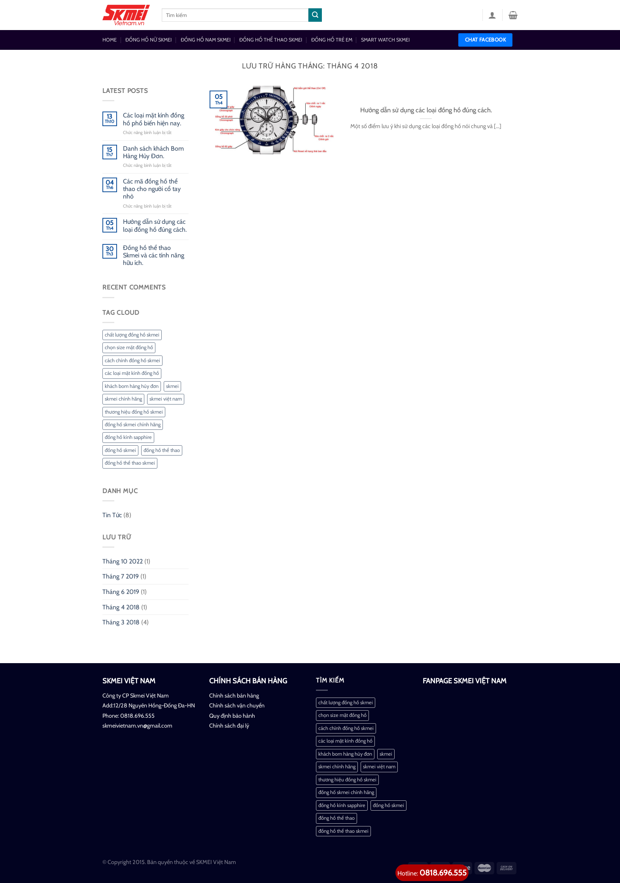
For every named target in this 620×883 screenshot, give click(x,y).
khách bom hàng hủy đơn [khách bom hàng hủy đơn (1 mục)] (132, 386)
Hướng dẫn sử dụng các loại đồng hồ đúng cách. (155, 225)
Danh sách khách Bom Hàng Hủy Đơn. (153, 152)
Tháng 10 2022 (122, 561)
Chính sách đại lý (229, 725)
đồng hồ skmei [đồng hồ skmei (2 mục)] (120, 450)
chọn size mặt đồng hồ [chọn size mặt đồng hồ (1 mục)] (129, 347)
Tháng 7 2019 (120, 576)
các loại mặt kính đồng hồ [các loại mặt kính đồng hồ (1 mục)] (132, 373)
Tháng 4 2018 (121, 607)
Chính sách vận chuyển (237, 705)
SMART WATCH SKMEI (385, 40)
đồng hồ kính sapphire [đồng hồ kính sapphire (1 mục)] (128, 437)
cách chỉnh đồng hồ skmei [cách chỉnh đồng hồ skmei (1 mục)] (132, 360)
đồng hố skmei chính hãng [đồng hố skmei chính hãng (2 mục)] (133, 424)
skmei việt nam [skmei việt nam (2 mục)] (165, 399)
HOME (109, 40)
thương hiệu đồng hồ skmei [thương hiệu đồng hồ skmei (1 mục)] (134, 412)
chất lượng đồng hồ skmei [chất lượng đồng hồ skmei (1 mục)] (132, 335)
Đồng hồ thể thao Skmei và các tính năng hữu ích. (153, 255)
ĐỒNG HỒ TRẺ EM (331, 40)
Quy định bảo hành (232, 715)
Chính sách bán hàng (234, 695)
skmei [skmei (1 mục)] (172, 386)
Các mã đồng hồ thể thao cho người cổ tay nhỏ (152, 189)
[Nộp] (315, 15)
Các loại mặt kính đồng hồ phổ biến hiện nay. (153, 119)
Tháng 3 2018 (121, 622)
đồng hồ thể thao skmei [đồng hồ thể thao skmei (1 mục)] (130, 463)
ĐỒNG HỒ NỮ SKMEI (148, 40)
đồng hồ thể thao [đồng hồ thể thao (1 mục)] (162, 450)
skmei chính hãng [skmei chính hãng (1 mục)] (123, 399)
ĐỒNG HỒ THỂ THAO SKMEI (270, 40)
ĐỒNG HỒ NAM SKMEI (206, 40)
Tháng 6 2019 (120, 592)
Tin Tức (112, 515)
